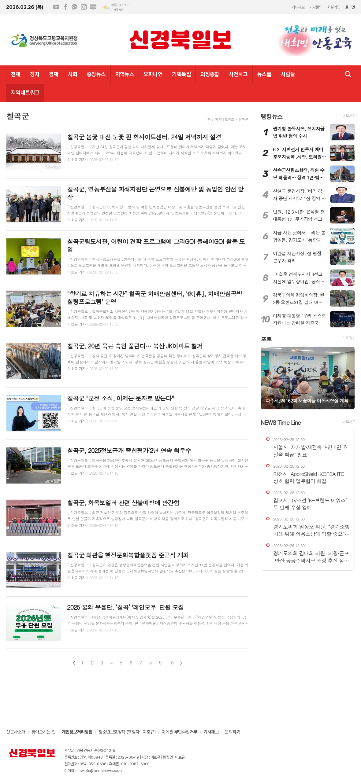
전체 (15, 74)
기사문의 (315, 7)
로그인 (350, 7)
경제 (53, 74)
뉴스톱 (264, 74)
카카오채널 (74, 7)
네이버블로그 (93, 7)
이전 (73, 663)
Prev (268, 378)
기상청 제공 (117, 9)
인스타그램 (83, 7)
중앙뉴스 (96, 74)
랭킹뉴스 (271, 116)
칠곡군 (243, 119)
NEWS (281, 422)
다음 (180, 663)
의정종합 (209, 74)
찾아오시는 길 (44, 732)
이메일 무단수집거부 (179, 732)
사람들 (288, 74)
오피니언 (152, 74)
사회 (72, 74)
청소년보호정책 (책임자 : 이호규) (127, 732)
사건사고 (238, 74)
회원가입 (333, 7)
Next (347, 378)
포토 (266, 339)
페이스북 (65, 7)
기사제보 (298, 7)
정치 (34, 74)
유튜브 (56, 7)
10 (171, 663)
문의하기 (232, 732)
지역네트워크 (25, 92)
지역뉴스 (124, 74)
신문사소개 (15, 732)
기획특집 (181, 74)
